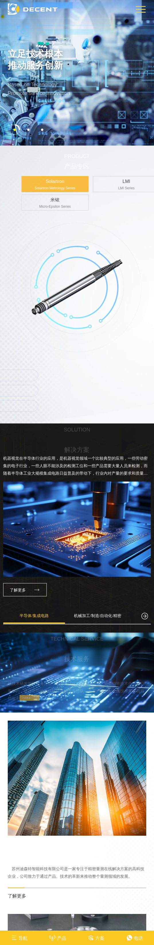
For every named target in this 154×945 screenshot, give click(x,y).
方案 (96, 938)
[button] (14, 124)
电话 (134, 938)
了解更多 (25, 584)
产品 (57, 938)
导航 (19, 938)
